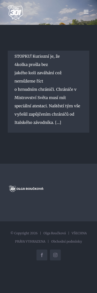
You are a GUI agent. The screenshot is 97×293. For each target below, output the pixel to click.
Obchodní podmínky (66, 241)
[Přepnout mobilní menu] (86, 11)
